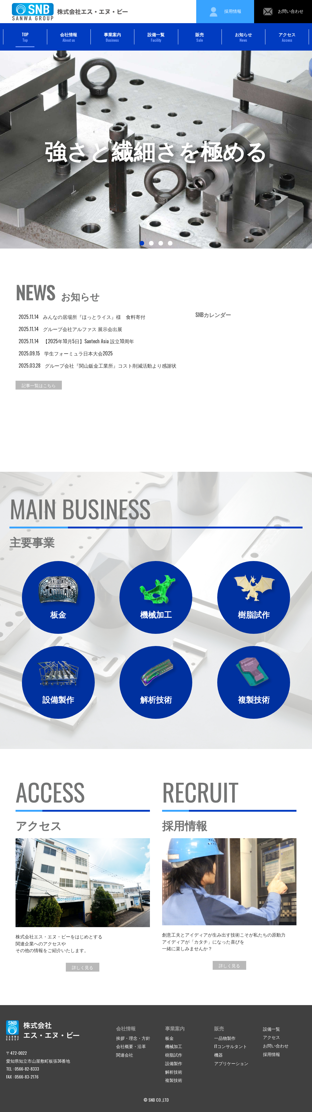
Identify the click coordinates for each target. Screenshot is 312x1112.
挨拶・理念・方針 (133, 1038)
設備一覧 (156, 37)
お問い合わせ (283, 11)
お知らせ (243, 37)
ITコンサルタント (230, 1046)
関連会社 (124, 1054)
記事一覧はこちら (39, 385)
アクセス (287, 37)
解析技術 (173, 1071)
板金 (169, 1038)
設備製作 (173, 1063)
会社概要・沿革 (131, 1046)
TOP (25, 37)
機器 (218, 1054)
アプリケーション (231, 1063)
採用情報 (225, 11)
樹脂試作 (173, 1054)
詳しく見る (82, 967)
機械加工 (173, 1046)
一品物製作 (225, 1038)
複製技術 (173, 1080)
